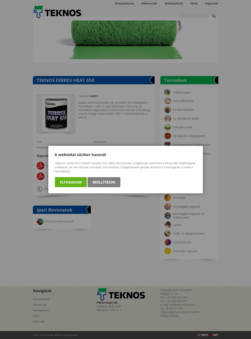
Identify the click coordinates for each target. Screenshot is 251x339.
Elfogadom (71, 182)
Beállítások (104, 182)
